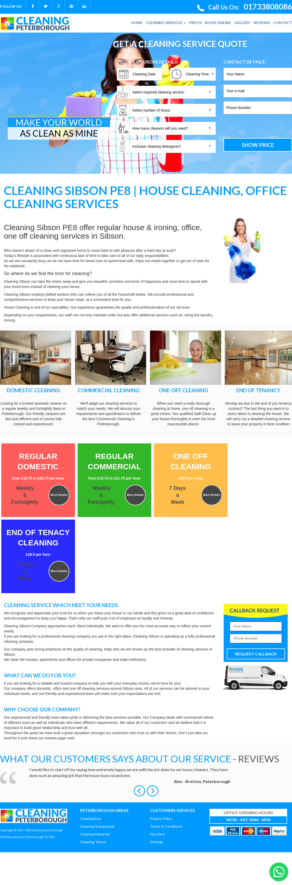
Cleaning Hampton (95, 834)
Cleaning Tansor (93, 842)
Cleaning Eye (90, 818)
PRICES (195, 22)
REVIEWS (262, 22)
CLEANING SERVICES (166, 22)
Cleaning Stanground (97, 826)
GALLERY (242, 22)
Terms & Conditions (166, 826)
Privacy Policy (161, 818)
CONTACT (282, 22)
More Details (58, 494)
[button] (140, 790)
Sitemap (156, 842)
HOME (137, 22)
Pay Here (157, 834)
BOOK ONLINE (218, 22)
